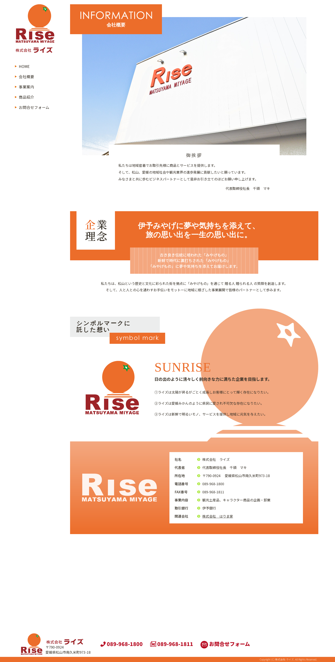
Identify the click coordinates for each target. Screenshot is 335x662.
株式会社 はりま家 (217, 516)
